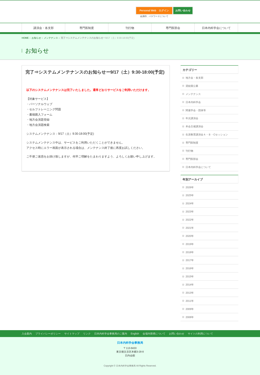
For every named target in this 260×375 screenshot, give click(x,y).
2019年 (190, 244)
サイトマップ (71, 333)
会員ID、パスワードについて (154, 16)
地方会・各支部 (194, 77)
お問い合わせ (176, 333)
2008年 (190, 317)
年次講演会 (192, 118)
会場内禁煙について (154, 333)
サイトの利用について (200, 333)
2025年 (190, 195)
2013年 (190, 292)
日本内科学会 (193, 102)
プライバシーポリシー (48, 333)
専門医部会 (192, 158)
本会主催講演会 (194, 126)
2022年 (190, 219)
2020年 (190, 236)
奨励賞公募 (192, 85)
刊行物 (189, 150)
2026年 (190, 187)
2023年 (190, 211)
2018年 (190, 252)
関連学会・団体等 (196, 110)
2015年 (190, 276)
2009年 (190, 309)
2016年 (190, 268)
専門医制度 (192, 142)
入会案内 (27, 333)
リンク (87, 333)
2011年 (190, 300)
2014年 (190, 284)
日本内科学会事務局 (130, 342)
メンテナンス (193, 94)
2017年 (190, 260)
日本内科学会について (198, 167)
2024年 (190, 203)
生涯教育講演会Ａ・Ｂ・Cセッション (207, 134)
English (135, 333)
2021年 (190, 227)
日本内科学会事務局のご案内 (110, 333)
